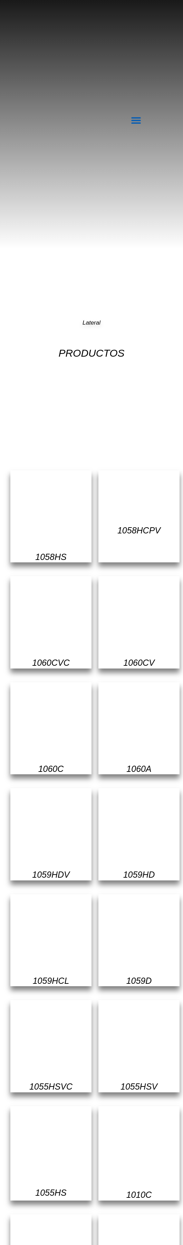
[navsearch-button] (156, 119)
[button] (136, 120)
